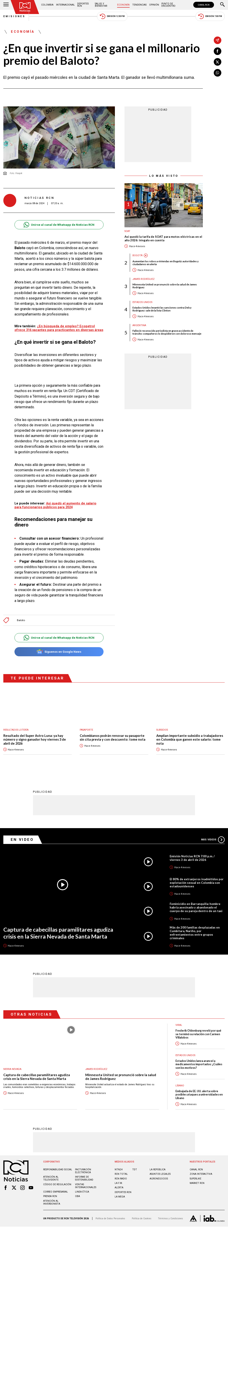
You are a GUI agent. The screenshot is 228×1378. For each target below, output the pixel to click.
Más (213, 840)
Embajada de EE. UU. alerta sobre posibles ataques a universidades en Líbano (199, 1095)
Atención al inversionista (51, 1202)
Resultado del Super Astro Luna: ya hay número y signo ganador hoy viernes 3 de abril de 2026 (34, 739)
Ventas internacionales (85, 1186)
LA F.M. (119, 1183)
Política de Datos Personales (110, 1218)
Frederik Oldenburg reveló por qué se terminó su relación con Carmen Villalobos (198, 1034)
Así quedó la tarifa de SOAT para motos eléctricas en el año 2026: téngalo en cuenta (163, 238)
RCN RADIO (121, 1178)
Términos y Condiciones (170, 1218)
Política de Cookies (141, 1218)
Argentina (139, 325)
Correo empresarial (55, 1192)
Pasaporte (86, 729)
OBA (77, 1196)
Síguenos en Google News (59, 652)
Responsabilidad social (57, 1169)
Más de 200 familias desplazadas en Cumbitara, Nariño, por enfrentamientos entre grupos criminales (195, 933)
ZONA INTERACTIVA (201, 1174)
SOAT (127, 231)
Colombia (47, 4)
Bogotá (137, 255)
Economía (123, 4)
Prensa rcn (50, 1196)
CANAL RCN (204, 5)
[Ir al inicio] (25, 7)
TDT (134, 1169)
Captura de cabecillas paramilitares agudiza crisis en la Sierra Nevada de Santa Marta (58, 933)
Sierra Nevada (12, 1069)
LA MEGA (120, 1196)
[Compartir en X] (217, 62)
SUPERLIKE (195, 1178)
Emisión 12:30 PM (112, 16)
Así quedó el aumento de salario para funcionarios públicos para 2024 (55, 505)
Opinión (154, 4)
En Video (22, 839)
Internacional (65, 4)
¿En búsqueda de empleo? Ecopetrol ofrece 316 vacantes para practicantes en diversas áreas (58, 328)
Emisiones (14, 16)
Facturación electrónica (83, 1171)
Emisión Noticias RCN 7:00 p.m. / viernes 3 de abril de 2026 (192, 858)
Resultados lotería (15, 729)
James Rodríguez (143, 279)
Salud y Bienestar (101, 4)
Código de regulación (57, 1184)
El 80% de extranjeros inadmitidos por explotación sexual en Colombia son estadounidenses (197, 883)
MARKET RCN (197, 1183)
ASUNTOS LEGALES (160, 1174)
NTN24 (118, 1169)
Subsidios (162, 729)
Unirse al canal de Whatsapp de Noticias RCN (59, 225)
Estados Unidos (142, 302)
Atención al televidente (51, 1178)
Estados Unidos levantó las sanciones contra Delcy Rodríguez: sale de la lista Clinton (161, 309)
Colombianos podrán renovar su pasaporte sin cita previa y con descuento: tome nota (112, 738)
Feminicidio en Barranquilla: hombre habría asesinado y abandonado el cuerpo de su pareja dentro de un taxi (196, 907)
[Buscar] (222, 5)
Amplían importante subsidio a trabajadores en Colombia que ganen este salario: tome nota (189, 739)
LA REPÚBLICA (157, 1169)
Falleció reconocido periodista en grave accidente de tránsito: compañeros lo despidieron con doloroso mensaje (166, 332)
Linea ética (82, 1192)
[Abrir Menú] (6, 5)
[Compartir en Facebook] (217, 51)
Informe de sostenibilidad (84, 1178)
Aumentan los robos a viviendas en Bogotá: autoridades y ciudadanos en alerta (165, 263)
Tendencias (139, 4)
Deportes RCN (83, 4)
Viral (178, 1025)
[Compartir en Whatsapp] (217, 73)
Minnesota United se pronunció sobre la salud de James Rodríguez (164, 286)
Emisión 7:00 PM (210, 16)
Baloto (21, 620)
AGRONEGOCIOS (159, 1178)
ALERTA (119, 1187)
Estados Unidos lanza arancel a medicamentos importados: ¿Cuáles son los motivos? (198, 1064)
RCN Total (121, 1174)
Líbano (179, 1085)
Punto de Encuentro (168, 4)
